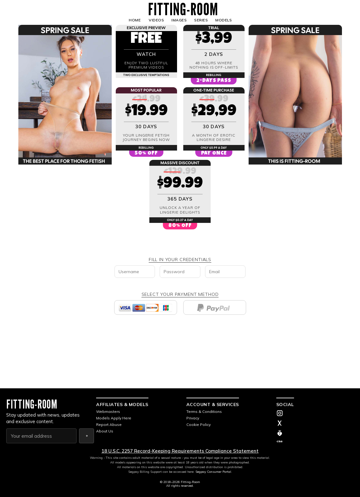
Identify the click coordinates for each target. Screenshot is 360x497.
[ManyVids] (315, 433)
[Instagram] (315, 414)
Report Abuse (109, 424)
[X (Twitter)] (315, 424)
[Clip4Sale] (315, 441)
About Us (104, 431)
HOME (135, 20)
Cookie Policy (198, 424)
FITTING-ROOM (183, 9)
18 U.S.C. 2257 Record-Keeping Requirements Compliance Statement (180, 451)
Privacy (192, 418)
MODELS (223, 20)
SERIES (201, 20)
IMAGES (179, 20)
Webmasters (108, 411)
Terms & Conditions (204, 411)
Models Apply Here (113, 418)
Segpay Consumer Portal (213, 472)
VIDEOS (156, 20)
